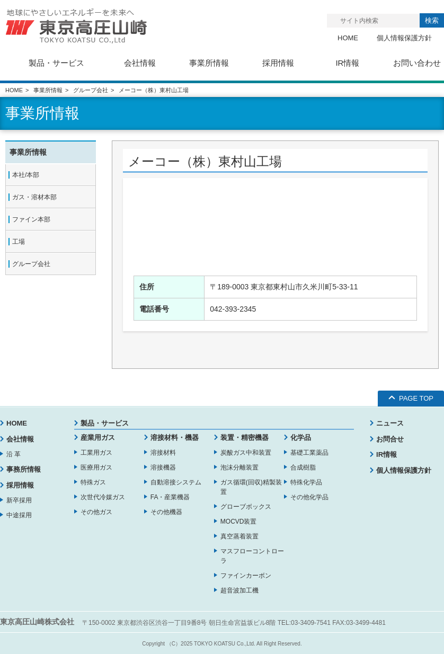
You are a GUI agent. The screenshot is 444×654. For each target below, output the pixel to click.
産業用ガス (98, 437)
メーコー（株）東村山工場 (205, 161)
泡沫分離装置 (239, 467)
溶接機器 (163, 467)
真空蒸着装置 (239, 536)
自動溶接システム (175, 482)
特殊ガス (93, 482)
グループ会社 (90, 90)
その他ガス (96, 512)
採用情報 (20, 485)
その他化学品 (309, 497)
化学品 (300, 437)
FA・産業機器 (170, 497)
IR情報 (386, 454)
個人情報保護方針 (404, 38)
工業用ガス (96, 452)
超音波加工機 (239, 590)
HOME (348, 38)
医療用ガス (96, 467)
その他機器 (166, 512)
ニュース (390, 423)
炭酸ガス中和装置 (245, 452)
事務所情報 (23, 469)
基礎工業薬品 (309, 452)
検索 (432, 20)
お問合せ (390, 439)
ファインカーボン (245, 575)
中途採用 (19, 515)
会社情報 (20, 439)
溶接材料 (163, 452)
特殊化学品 (306, 482)
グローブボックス (245, 506)
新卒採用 (19, 500)
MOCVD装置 (238, 521)
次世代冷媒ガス (103, 497)
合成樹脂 (303, 467)
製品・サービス (105, 423)
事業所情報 (48, 90)
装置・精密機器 (244, 437)
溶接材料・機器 (174, 437)
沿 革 (13, 454)
